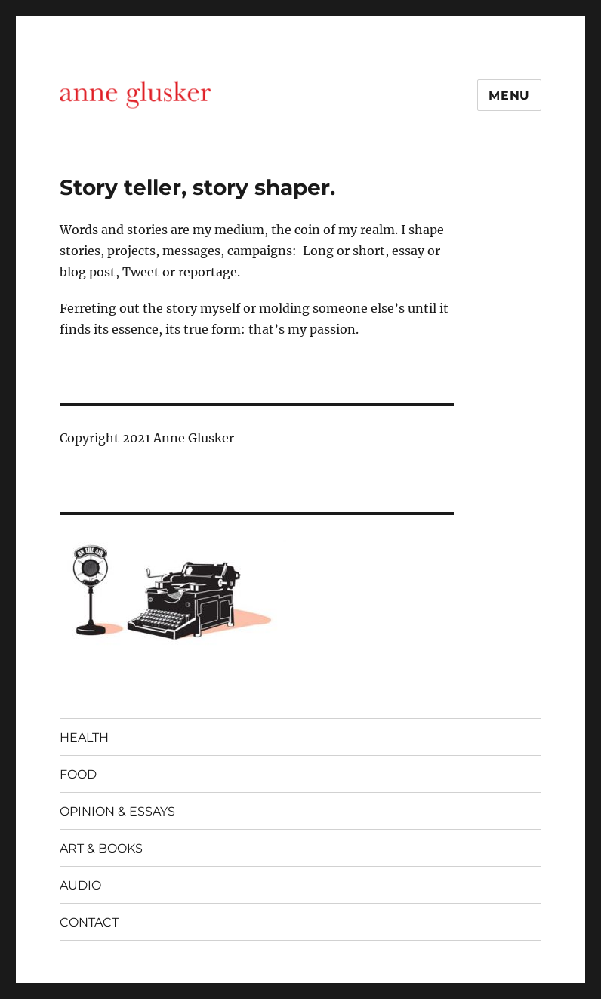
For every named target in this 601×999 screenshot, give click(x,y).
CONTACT (89, 922)
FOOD (78, 774)
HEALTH (84, 737)
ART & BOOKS (101, 848)
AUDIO (80, 885)
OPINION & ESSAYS (117, 811)
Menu (509, 95)
